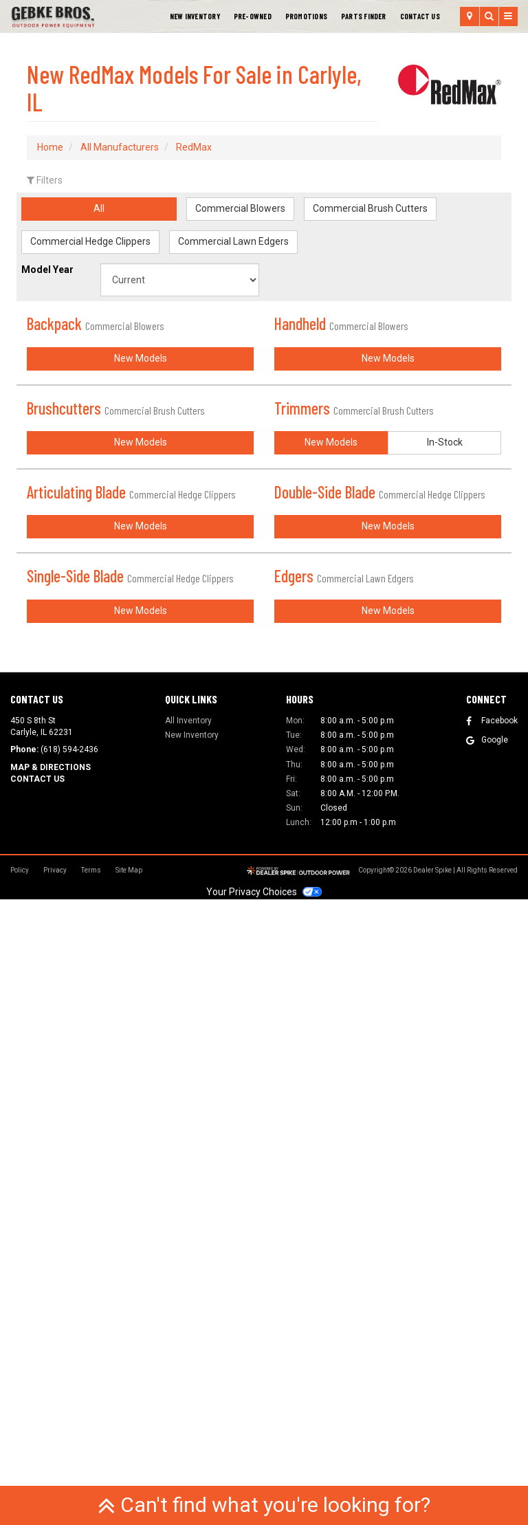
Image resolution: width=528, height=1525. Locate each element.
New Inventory (195, 16)
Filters (45, 180)
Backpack (95, 323)
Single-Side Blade (130, 1045)
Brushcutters (116, 564)
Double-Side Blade (379, 805)
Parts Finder (363, 16)
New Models (140, 514)
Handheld (341, 323)
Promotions (306, 16)
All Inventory (188, 1346)
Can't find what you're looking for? (264, 1505)
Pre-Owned (253, 16)
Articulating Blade (131, 805)
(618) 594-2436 (69, 1376)
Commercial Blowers (240, 208)
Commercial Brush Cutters (370, 208)
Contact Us (420, 16)
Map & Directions (50, 1393)
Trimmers (354, 564)
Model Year (47, 269)
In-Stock (445, 754)
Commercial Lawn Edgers (233, 241)
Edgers (344, 1045)
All (99, 208)
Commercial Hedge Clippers (90, 241)
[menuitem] (306, 17)
